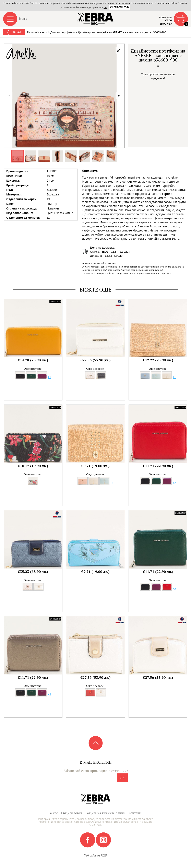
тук (105, 7)
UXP (104, 855)
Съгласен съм (119, 7)
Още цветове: (33, 369)
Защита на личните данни (105, 813)
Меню (23, 19)
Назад (14, 32)
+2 (174, 483)
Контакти (135, 813)
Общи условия (71, 813)
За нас (53, 813)
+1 (49, 377)
